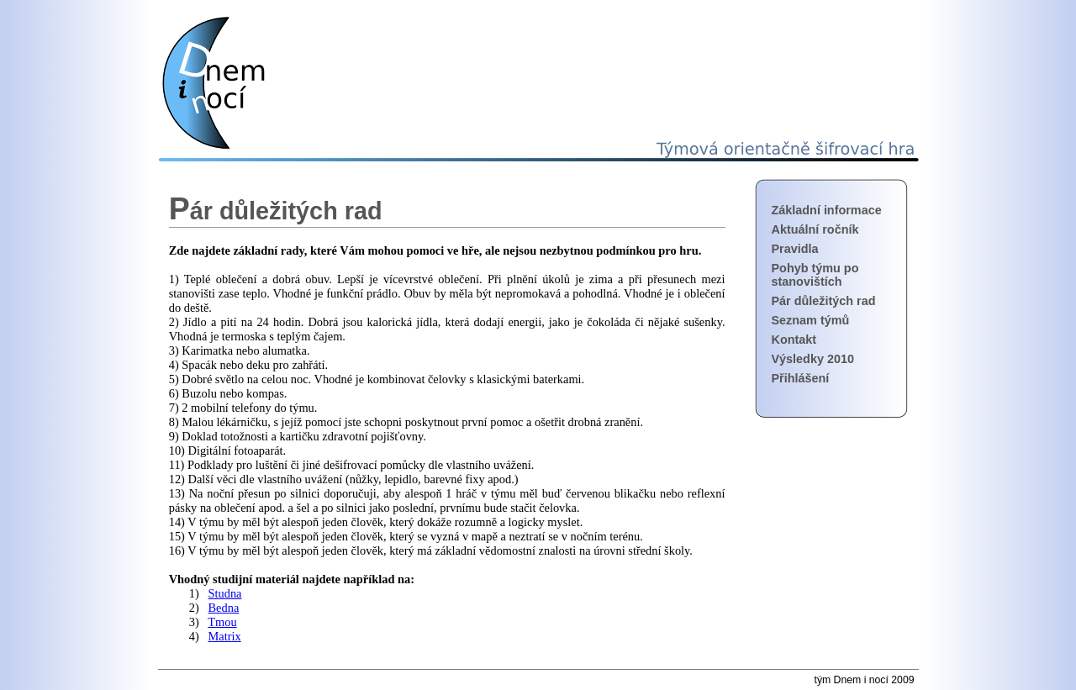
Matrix (224, 636)
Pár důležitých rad (824, 301)
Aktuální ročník (815, 229)
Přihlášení (801, 378)
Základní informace (827, 210)
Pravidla (795, 248)
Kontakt (794, 339)
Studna (225, 593)
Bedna (224, 607)
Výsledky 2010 (813, 359)
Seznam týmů (811, 320)
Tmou (222, 622)
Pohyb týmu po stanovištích (815, 274)
